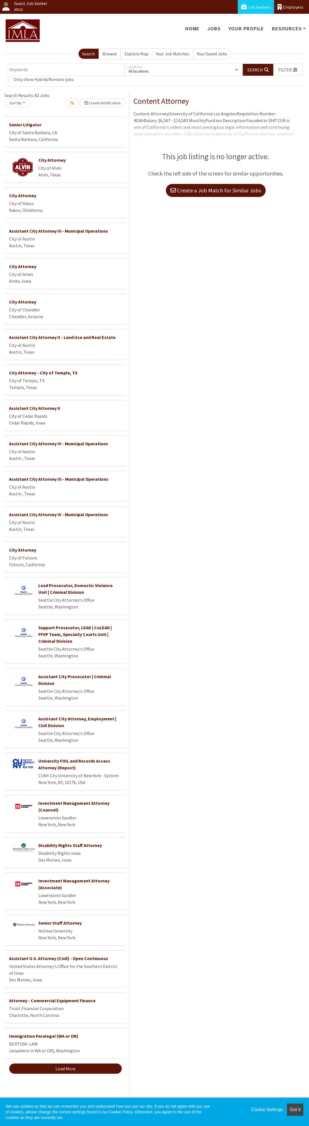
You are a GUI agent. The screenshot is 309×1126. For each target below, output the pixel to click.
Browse (110, 54)
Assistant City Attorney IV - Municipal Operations (58, 231)
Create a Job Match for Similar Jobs (215, 190)
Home (192, 28)
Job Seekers (256, 6)
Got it (295, 1109)
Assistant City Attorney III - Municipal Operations (58, 479)
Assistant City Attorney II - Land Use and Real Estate (62, 337)
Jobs (213, 28)
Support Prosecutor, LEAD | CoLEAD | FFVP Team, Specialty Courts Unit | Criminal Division (75, 634)
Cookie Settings (267, 1109)
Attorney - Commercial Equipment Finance (52, 1000)
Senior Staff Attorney (60, 923)
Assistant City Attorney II (34, 408)
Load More (65, 1068)
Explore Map (136, 54)
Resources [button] (286, 28)
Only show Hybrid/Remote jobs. (44, 79)
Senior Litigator (25, 124)
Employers (290, 6)
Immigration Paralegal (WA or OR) (43, 1036)
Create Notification (103, 102)
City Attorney (52, 160)
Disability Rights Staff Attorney (70, 845)
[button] (288, 70)
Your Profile (246, 28)
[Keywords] (66, 70)
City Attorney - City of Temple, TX (43, 373)
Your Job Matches (172, 54)
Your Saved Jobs (212, 54)
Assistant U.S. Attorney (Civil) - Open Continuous (58, 958)
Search (88, 54)
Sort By (15, 102)
